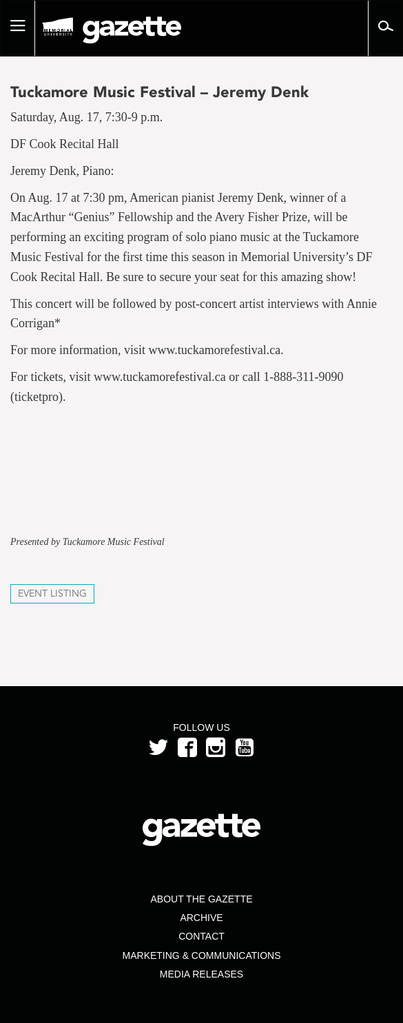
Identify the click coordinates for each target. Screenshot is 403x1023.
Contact (201, 936)
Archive (201, 917)
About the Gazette (201, 899)
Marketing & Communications (202, 955)
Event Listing (52, 593)
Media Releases (201, 974)
